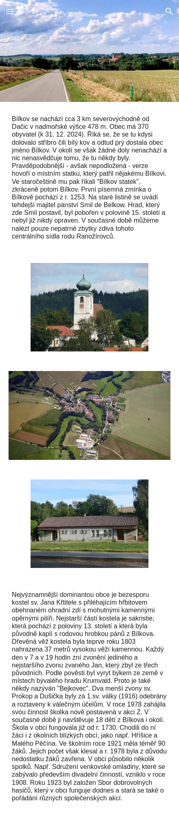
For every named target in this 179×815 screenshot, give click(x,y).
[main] (89, 177)
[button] (10, 11)
